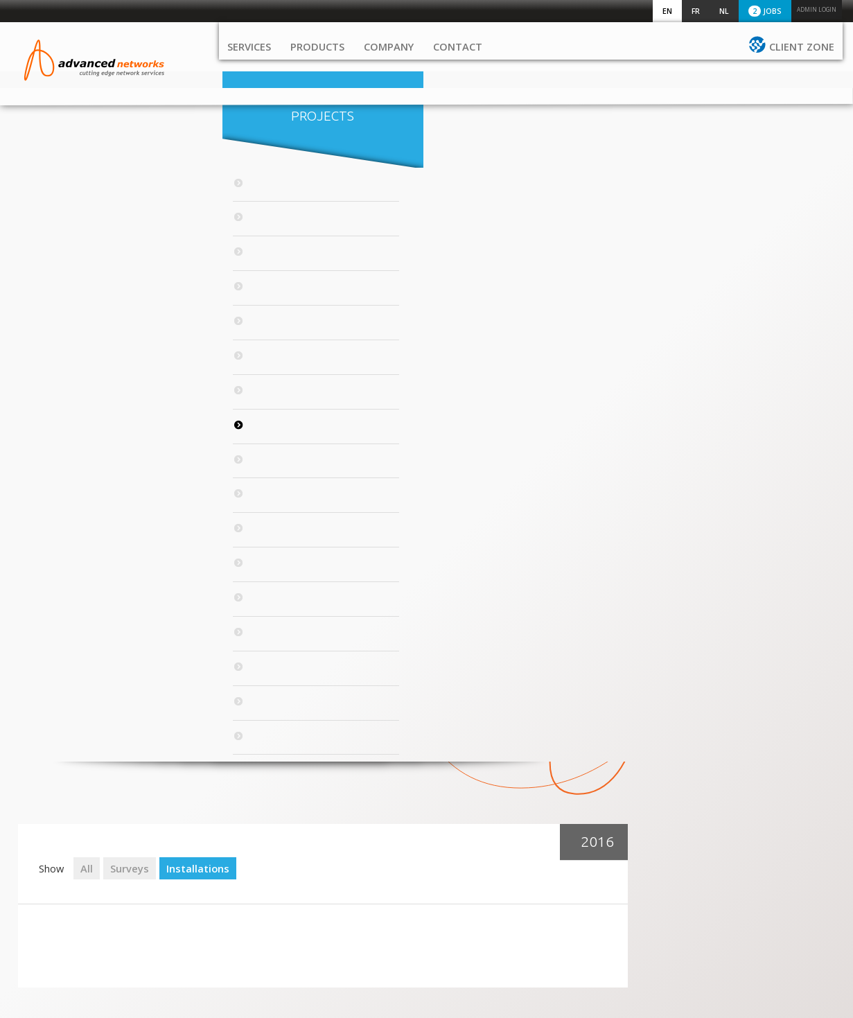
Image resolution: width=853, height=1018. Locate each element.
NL (724, 11)
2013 (58, 516)
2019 (58, 327)
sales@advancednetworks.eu (666, 858)
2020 (58, 296)
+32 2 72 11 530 (637, 830)
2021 (58, 265)
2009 (58, 641)
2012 (58, 547)
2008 (58, 673)
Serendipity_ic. (820, 1000)
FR (696, 11)
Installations (405, 198)
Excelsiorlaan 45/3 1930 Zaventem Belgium (642, 899)
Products (317, 66)
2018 (58, 359)
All (294, 198)
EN (667, 11)
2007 (58, 704)
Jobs (765, 11)
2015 (58, 453)
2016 (58, 422)
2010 (58, 609)
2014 (58, 484)
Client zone (801, 66)
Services (249, 66)
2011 (58, 578)
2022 (58, 234)
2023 (58, 203)
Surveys (337, 198)
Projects (114, 135)
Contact (457, 66)
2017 (58, 390)
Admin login (816, 9)
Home (37, 819)
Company (389, 66)
